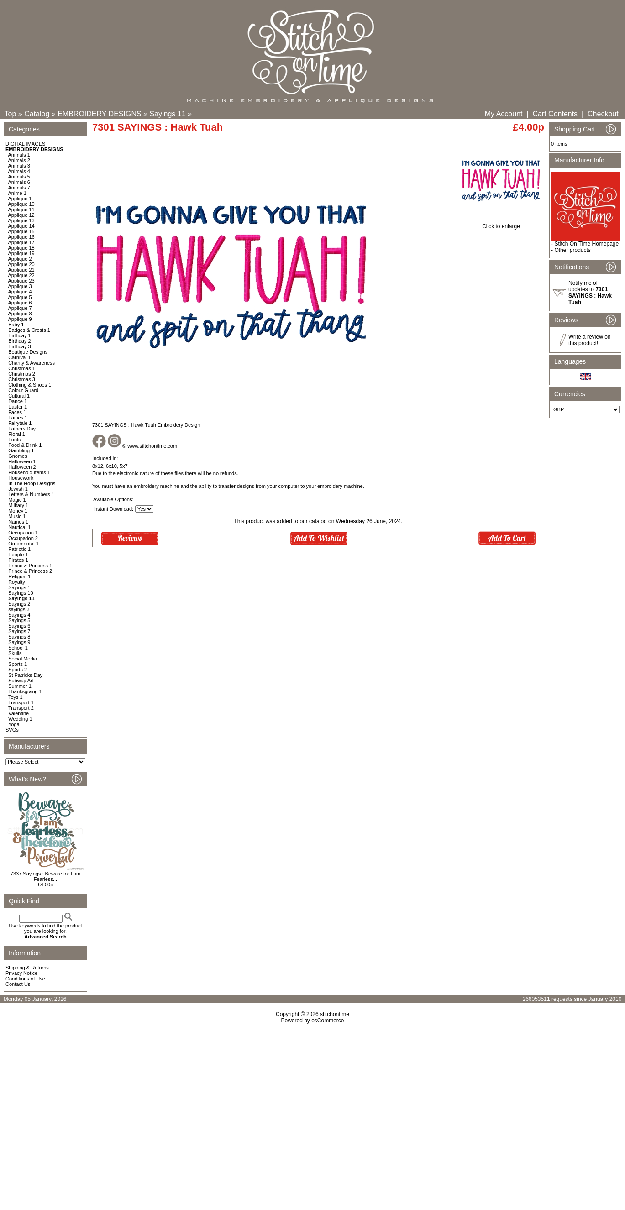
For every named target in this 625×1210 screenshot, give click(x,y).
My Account (504, 114)
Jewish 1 (18, 489)
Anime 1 (17, 193)
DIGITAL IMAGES (25, 144)
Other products (572, 250)
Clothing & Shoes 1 (29, 385)
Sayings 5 (19, 620)
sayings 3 (18, 609)
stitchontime (334, 1014)
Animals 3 (19, 165)
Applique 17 (21, 242)
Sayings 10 (20, 593)
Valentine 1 (20, 713)
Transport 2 (21, 708)
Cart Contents (555, 114)
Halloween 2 (22, 467)
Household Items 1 (29, 472)
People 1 (18, 554)
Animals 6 (19, 182)
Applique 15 (21, 231)
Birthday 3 (19, 346)
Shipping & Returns (27, 967)
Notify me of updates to (590, 292)
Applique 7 (20, 308)
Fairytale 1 (20, 423)
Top (10, 114)
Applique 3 (20, 286)
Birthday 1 (19, 335)
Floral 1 (16, 434)
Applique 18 (21, 248)
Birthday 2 (19, 341)
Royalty (16, 582)
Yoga (14, 724)
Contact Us (17, 984)
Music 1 (17, 516)
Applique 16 (21, 237)
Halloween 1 (22, 461)
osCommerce (327, 1020)
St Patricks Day (25, 675)
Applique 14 (21, 226)
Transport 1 (21, 702)
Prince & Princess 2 (30, 571)
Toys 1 (15, 697)
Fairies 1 (17, 417)
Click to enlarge (501, 224)
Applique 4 (20, 291)
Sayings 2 (19, 604)
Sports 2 (17, 669)
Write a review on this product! (589, 340)
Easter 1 (17, 406)
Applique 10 (21, 204)
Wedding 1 (20, 719)
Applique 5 (20, 297)
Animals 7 (19, 187)
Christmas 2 (21, 374)
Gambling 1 (21, 450)
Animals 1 (19, 154)
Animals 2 (19, 160)
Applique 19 (21, 253)
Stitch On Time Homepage (586, 244)
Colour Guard (23, 390)
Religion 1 (19, 576)
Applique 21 (21, 269)
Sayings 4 (19, 615)
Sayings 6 (19, 626)
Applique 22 (21, 275)
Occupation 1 (23, 532)
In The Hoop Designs (31, 483)
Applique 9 (20, 319)
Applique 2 (20, 259)
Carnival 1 (19, 357)
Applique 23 (21, 280)
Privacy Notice (21, 973)
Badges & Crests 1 (29, 330)
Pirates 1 (18, 560)
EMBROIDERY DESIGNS (99, 114)
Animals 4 (19, 171)
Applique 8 (20, 313)
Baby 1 (16, 324)
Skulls (14, 653)
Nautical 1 (19, 527)
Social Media (22, 658)
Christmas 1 (21, 368)
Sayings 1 (19, 587)
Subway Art (21, 680)
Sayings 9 (19, 642)
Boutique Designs (27, 352)
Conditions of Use (25, 978)
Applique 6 (20, 302)
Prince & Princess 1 (30, 565)
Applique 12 (21, 215)
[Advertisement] (313, 1102)
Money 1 (17, 510)
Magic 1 (17, 500)
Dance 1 (17, 401)
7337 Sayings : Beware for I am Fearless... (45, 876)
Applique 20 (21, 264)
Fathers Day (22, 428)
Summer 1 (20, 686)
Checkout (603, 114)
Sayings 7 (19, 631)
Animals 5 (19, 176)
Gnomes (17, 456)
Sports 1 (17, 664)
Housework (20, 478)
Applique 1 (20, 198)
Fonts (14, 439)
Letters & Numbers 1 (31, 494)
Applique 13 (21, 220)
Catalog (36, 114)
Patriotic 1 (19, 549)
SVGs (12, 730)
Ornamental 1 (23, 543)
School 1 (18, 647)
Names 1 (18, 521)
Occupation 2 (23, 538)
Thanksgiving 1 (25, 691)
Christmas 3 (21, 379)
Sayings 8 (19, 636)
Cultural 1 (19, 395)
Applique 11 (21, 209)
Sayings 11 (167, 114)
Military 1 (18, 505)
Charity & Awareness (31, 363)
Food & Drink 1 (25, 445)
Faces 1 (17, 412)
